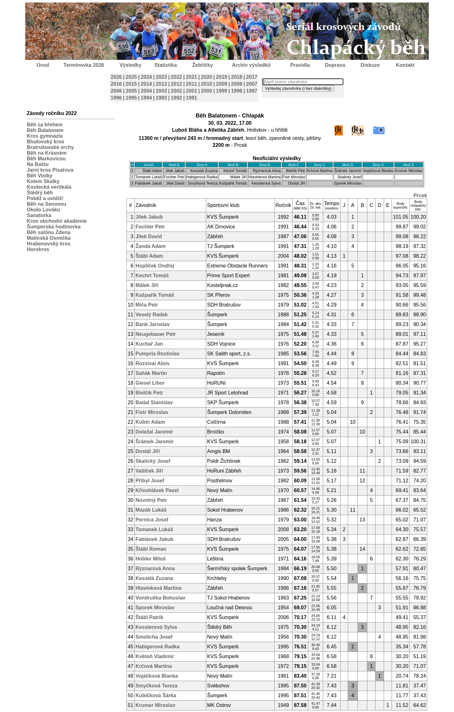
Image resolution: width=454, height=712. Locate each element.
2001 (191, 91)
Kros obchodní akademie (57, 221)
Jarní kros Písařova (50, 170)
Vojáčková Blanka (157, 676)
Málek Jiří (147, 285)
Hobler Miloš (151, 558)
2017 (252, 77)
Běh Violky (40, 175)
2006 (116, 91)
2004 (146, 91)
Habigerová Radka (158, 646)
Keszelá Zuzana (154, 578)
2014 (146, 84)
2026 (116, 77)
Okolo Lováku (43, 209)
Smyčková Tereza (157, 685)
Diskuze (370, 65)
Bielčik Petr (149, 392)
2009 (221, 84)
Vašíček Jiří (149, 471)
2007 (252, 84)
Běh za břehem (45, 124)
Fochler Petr (150, 226)
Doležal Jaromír (154, 431)
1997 (252, 91)
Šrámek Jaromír (155, 441)
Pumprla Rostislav (158, 353)
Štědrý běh (40, 192)
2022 (176, 77)
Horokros (38, 249)
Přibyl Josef (150, 480)
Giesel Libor (150, 383)
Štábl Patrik (149, 617)
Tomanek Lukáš (154, 529)
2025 (131, 77)
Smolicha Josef (154, 637)
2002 (176, 91)
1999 (221, 91)
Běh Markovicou (46, 158)
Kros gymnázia (45, 136)
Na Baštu (38, 164)
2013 (161, 84)
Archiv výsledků (251, 65)
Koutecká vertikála (49, 187)
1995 (131, 97)
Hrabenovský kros (49, 243)
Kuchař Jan (149, 344)
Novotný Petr (151, 500)
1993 (161, 97)
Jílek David (149, 236)
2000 (206, 91)
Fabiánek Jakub (154, 539)
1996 (116, 97)
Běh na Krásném (47, 153)
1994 (146, 97)
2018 (236, 77)
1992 (176, 97)
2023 (161, 77)
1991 (191, 97)
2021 (191, 77)
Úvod (43, 65)
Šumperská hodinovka (54, 226)
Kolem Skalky (43, 181)
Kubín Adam (150, 422)
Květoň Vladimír (155, 656)
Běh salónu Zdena (48, 232)
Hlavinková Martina (159, 588)
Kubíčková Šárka (156, 695)
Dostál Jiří (148, 451)
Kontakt (405, 65)
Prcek (420, 195)
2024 (146, 77)
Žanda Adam (151, 246)
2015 (131, 84)
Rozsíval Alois (153, 363)
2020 (206, 77)
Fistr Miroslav (152, 412)
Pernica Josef (152, 519)
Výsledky (130, 65)
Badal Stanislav (154, 402)
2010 (206, 84)
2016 (116, 84)
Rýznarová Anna (155, 568)
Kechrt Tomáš (152, 275)
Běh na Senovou (46, 204)
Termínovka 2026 (83, 65)
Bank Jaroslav (153, 324)
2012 (176, 84)
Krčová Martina (154, 666)
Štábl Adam (149, 256)
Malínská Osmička (49, 238)
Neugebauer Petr (156, 334)
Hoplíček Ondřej (155, 265)
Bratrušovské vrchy (50, 147)
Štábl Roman (151, 549)
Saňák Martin (151, 373)
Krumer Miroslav (155, 705)
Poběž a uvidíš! (45, 198)
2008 (236, 84)
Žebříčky (202, 65)
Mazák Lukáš (151, 510)
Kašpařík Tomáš (155, 295)
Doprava (335, 65)
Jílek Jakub (149, 217)
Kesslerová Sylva (156, 627)
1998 (236, 91)
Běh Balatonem (45, 130)
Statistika (165, 65)
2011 (191, 84)
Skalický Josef (153, 461)
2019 (221, 77)
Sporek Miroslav (155, 607)
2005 (131, 91)
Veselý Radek (152, 314)
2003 (161, 91)
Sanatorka (39, 215)
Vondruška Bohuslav (160, 597)
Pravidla (300, 65)
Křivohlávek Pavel (157, 490)
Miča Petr (147, 304)
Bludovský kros (45, 141)
